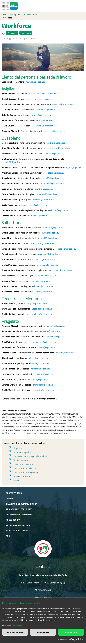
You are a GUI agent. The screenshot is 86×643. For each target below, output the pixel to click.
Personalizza (43, 632)
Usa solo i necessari (15, 632)
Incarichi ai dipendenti (21, 464)
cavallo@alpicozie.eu (44, 125)
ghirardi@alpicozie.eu (43, 384)
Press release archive (18, 525)
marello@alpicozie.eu (35, 81)
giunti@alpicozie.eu (44, 188)
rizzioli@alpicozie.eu (47, 98)
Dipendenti (26, 33)
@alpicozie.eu (47, 120)
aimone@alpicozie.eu (46, 93)
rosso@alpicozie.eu (41, 280)
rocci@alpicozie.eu (49, 238)
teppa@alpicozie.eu (38, 204)
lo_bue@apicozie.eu (75, 167)
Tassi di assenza (18, 460)
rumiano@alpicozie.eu (60, 148)
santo (38, 120)
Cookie (9, 498)
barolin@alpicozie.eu (48, 194)
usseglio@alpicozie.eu (42, 308)
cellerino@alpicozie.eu (43, 199)
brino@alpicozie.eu (39, 215)
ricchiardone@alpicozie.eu (52, 183)
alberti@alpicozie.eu (38, 358)
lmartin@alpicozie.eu (66, 352)
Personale (12, 33)
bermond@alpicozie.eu (56, 336)
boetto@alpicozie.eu (39, 363)
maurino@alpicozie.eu (46, 374)
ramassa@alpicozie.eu (48, 275)
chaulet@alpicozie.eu (43, 286)
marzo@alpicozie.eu (54, 153)
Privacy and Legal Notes (19, 509)
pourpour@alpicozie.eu (47, 264)
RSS (8, 536)
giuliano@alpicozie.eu (42, 314)
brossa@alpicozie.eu (45, 259)
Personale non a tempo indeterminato (28, 456)
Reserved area (14, 493)
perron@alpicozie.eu (44, 291)
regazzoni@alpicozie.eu (49, 254)
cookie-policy (17, 625)
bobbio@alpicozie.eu (67, 248)
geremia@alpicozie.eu (12, 162)
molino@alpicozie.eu (45, 243)
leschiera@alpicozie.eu (57, 142)
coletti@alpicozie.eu (55, 172)
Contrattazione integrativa (23, 472)
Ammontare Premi (19, 476)
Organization (16, 448)
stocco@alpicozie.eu (40, 379)
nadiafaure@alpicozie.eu (53, 227)
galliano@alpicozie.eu (46, 347)
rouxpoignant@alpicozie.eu (60, 270)
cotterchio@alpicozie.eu (62, 104)
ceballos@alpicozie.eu (59, 210)
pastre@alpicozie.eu (52, 331)
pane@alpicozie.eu (38, 303)
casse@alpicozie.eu (50, 232)
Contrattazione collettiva (22, 468)
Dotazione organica (19, 452)
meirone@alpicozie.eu (46, 342)
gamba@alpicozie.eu (41, 115)
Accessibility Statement (19, 514)
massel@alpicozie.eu (56, 325)
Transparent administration (23, 14)
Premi (13, 480)
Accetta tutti (71, 632)
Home (5, 14)
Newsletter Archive (17, 530)
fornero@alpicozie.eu (40, 368)
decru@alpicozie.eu (51, 178)
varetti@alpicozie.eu (44, 390)
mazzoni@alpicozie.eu (55, 131)
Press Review (13, 519)
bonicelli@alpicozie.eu (46, 109)
